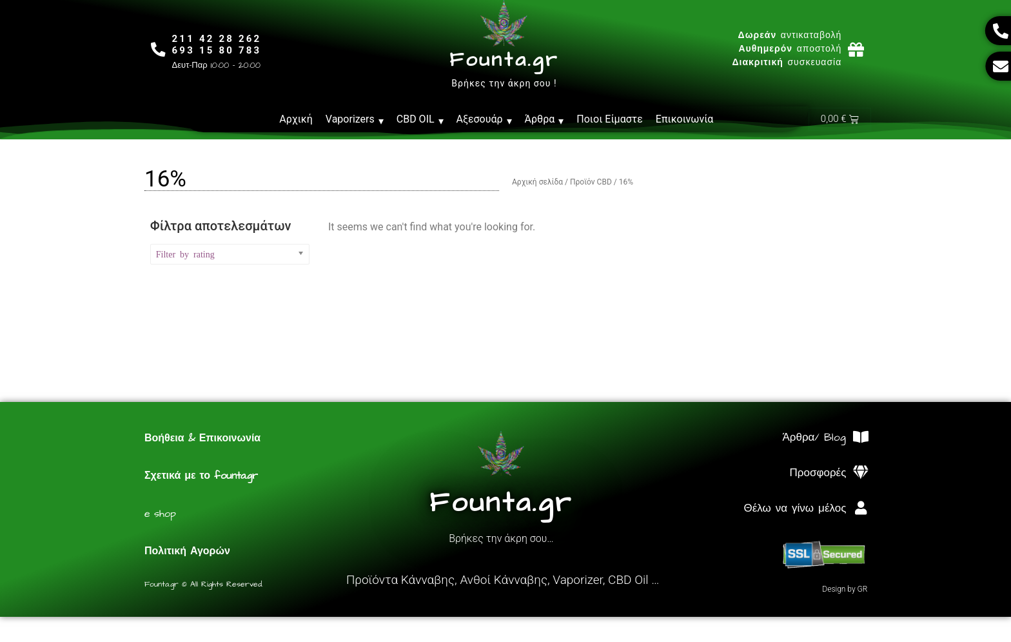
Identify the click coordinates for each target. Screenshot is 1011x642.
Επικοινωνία (685, 119)
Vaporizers (355, 119)
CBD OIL (420, 119)
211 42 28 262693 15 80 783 (218, 44)
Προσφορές (818, 473)
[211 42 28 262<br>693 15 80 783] (159, 49)
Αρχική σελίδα (537, 182)
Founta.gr (503, 60)
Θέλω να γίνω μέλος (794, 509)
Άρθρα (544, 119)
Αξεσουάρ (484, 119)
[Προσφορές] (860, 473)
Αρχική (296, 119)
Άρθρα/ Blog (814, 438)
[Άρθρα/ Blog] (860, 438)
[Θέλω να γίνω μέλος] (860, 509)
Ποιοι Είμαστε (609, 119)
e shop (160, 514)
